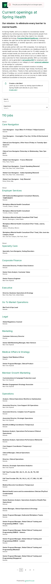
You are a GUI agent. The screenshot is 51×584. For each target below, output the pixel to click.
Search (6, 99)
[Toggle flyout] (47, 107)
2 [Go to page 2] (25, 570)
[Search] (25, 101)
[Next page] (33, 570)
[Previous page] (17, 570)
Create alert (13, 90)
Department (7, 106)
